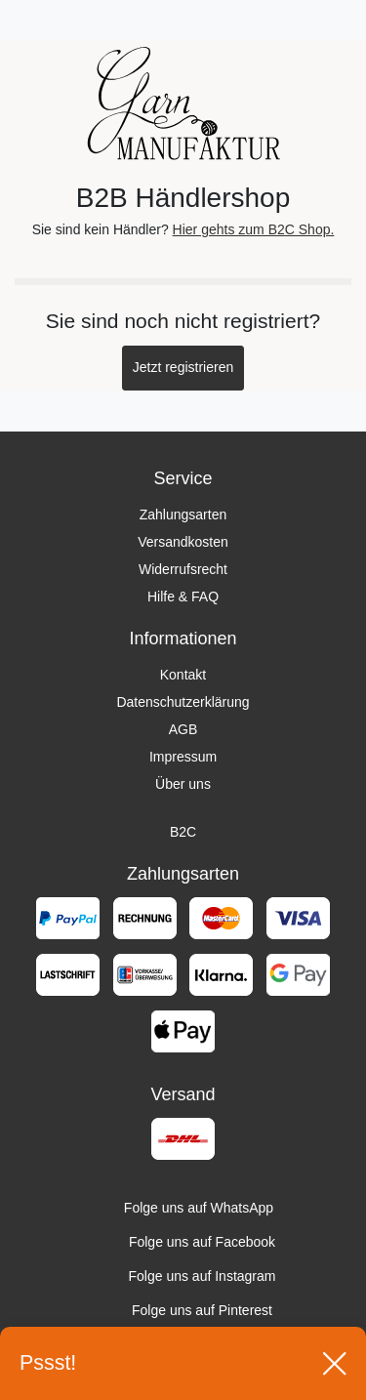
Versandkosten (183, 542)
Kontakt (183, 674)
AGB (183, 729)
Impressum (183, 756)
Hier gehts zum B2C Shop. (254, 229)
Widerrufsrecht (183, 569)
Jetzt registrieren (183, 367)
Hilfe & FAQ (183, 596)
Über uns (183, 784)
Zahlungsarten (183, 514)
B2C (183, 832)
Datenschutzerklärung (182, 702)
